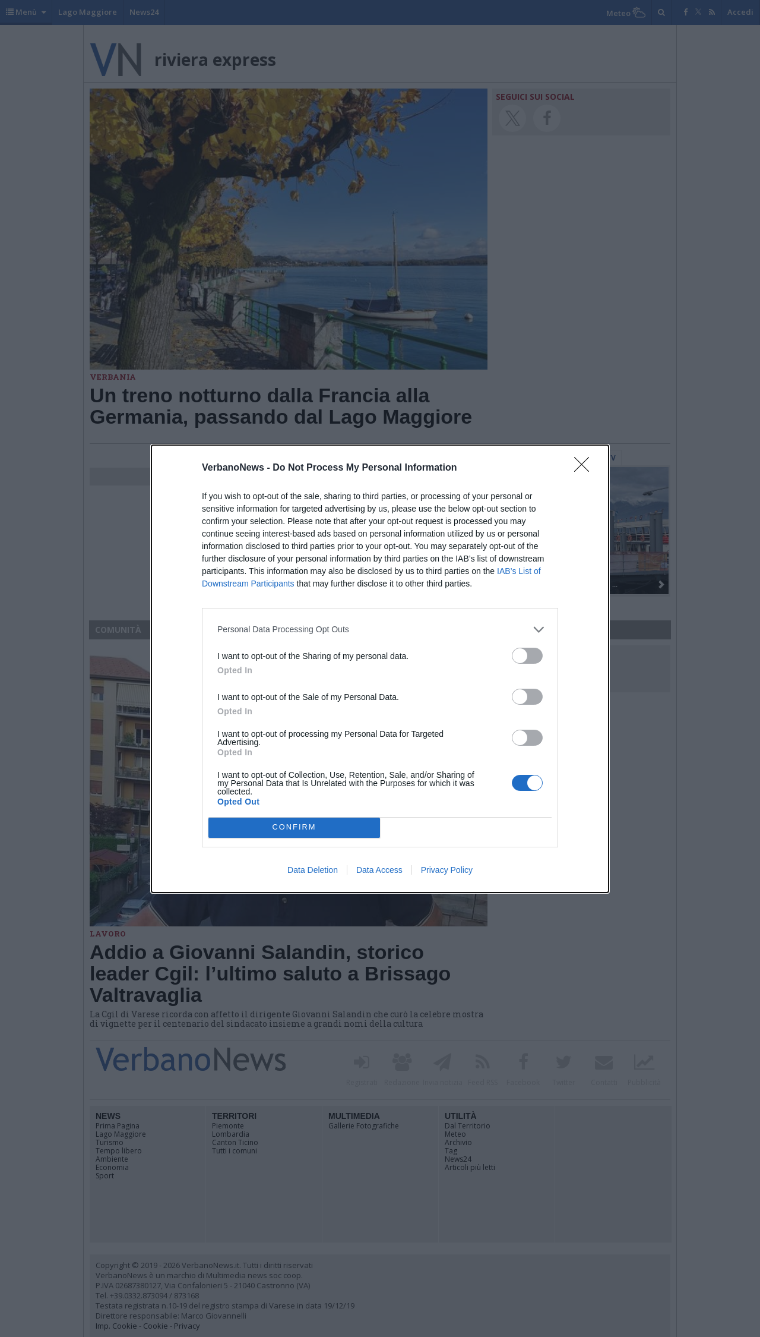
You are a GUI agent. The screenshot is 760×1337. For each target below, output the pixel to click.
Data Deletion (312, 870)
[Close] (585, 468)
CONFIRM (294, 827)
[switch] (527, 656)
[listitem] (380, 629)
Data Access (379, 870)
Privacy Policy (447, 870)
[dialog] (380, 669)
